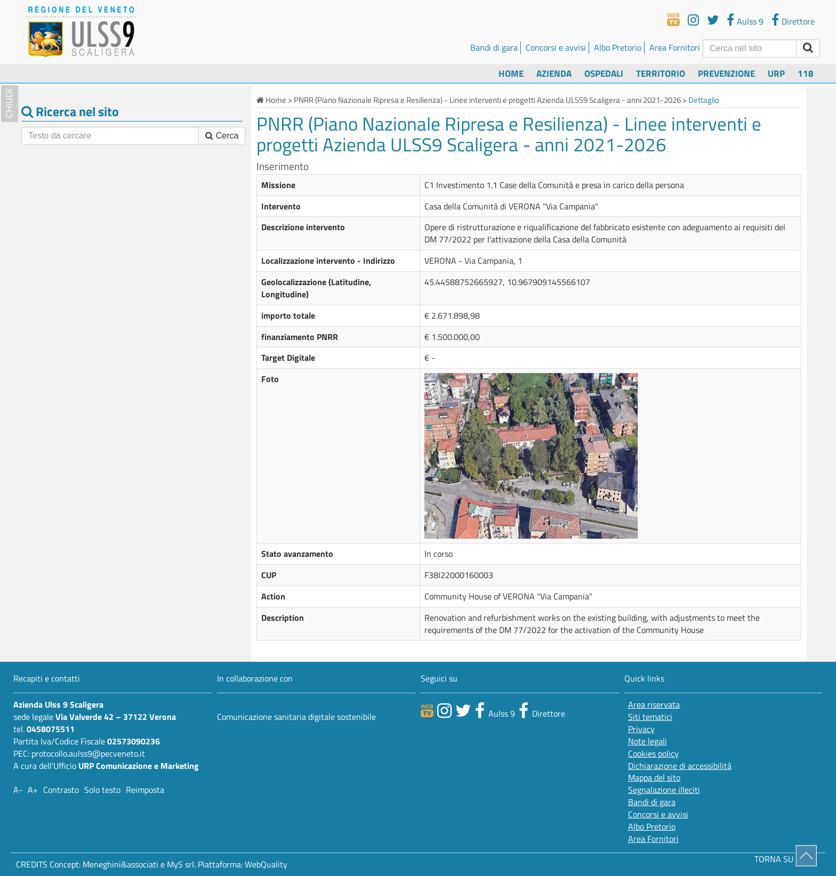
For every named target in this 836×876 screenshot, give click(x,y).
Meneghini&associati (120, 864)
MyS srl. (181, 864)
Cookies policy (653, 754)
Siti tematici (650, 717)
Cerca (221, 135)
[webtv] (673, 19)
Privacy (641, 729)
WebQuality (266, 864)
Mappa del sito (654, 778)
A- (17, 789)
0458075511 (51, 729)
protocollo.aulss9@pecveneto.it (88, 753)
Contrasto (61, 789)
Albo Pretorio (617, 47)
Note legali (647, 741)
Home (511, 73)
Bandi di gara (494, 47)
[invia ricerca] (808, 48)
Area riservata (654, 705)
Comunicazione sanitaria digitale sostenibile (296, 716)
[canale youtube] (444, 710)
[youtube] (693, 19)
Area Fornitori (674, 47)
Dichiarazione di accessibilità (680, 766)
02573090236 (133, 741)
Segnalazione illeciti (664, 790)
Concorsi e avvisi (556, 47)
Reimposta (145, 789)
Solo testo (102, 789)
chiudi (9, 103)
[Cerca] (750, 48)
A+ (33, 789)
